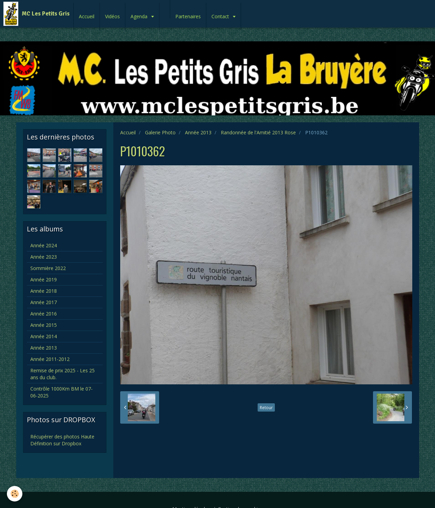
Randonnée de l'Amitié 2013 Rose (258, 132)
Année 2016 (43, 313)
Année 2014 (43, 336)
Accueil (86, 16)
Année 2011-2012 (50, 359)
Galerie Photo (160, 132)
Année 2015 (43, 325)
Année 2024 (43, 245)
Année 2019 (43, 279)
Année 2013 (198, 132)
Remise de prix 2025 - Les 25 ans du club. (62, 374)
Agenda (140, 16)
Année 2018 (43, 291)
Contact (220, 16)
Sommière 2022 (48, 268)
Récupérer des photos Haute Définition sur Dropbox (62, 440)
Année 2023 (43, 256)
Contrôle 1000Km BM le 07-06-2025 (61, 392)
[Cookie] (14, 493)
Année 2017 (43, 302)
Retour (266, 407)
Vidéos (112, 16)
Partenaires (188, 16)
